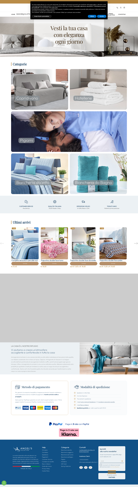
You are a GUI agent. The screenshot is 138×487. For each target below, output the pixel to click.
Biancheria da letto (23, 14)
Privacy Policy (46, 468)
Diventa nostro (112, 476)
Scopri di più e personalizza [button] (41, 16)
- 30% (13, 228)
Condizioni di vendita (48, 461)
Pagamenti (45, 457)
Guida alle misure (47, 466)
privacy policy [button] (92, 4)
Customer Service (47, 459)
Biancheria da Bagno (67, 457)
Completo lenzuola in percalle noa (24, 260)
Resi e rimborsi (84, 405)
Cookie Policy (46, 471)
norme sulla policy (114, 467)
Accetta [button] (102, 16)
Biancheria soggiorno (67, 452)
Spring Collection (111, 14)
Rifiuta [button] (92, 16)
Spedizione (45, 455)
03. (69, 54)
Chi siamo (45, 450)
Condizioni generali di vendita (106, 402)
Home (13, 14)
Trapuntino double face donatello (83, 260)
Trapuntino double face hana (52, 260)
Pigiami (63, 459)
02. (68, 54)
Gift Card (63, 464)
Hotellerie (64, 461)
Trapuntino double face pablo (110, 260)
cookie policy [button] (54, 7)
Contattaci (122, 14)
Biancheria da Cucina (67, 455)
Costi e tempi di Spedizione (88, 402)
